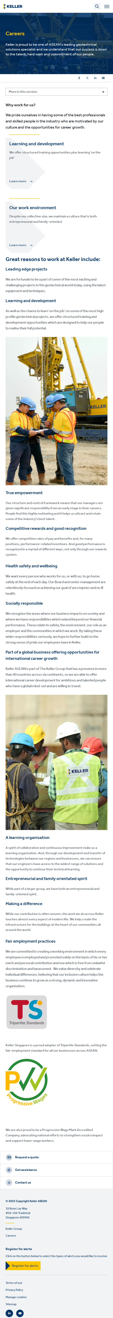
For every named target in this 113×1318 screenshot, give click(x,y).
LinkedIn (9, 1313)
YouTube (20, 1313)
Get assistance (26, 1170)
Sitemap (11, 1304)
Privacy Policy (14, 1290)
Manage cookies (16, 1297)
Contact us (23, 1182)
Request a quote (27, 1157)
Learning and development (36, 144)
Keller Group (14, 1229)
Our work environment (32, 207)
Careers (11, 1236)
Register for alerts (25, 1266)
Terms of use (14, 1283)
